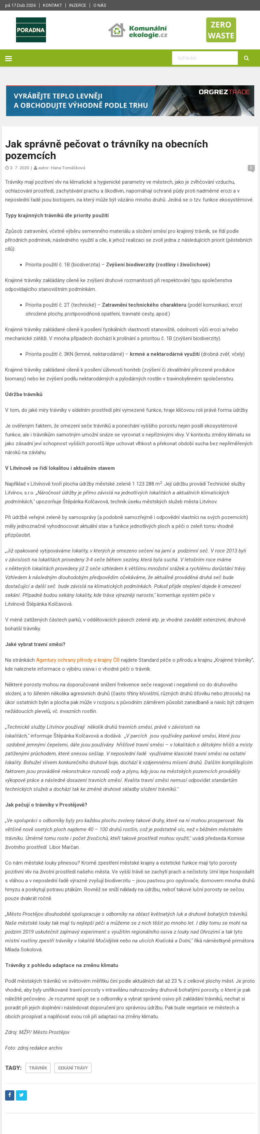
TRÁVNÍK (38, 1067)
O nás (99, 5)
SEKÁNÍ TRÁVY (73, 1067)
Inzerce (77, 5)
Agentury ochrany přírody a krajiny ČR (78, 660)
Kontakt (52, 5)
